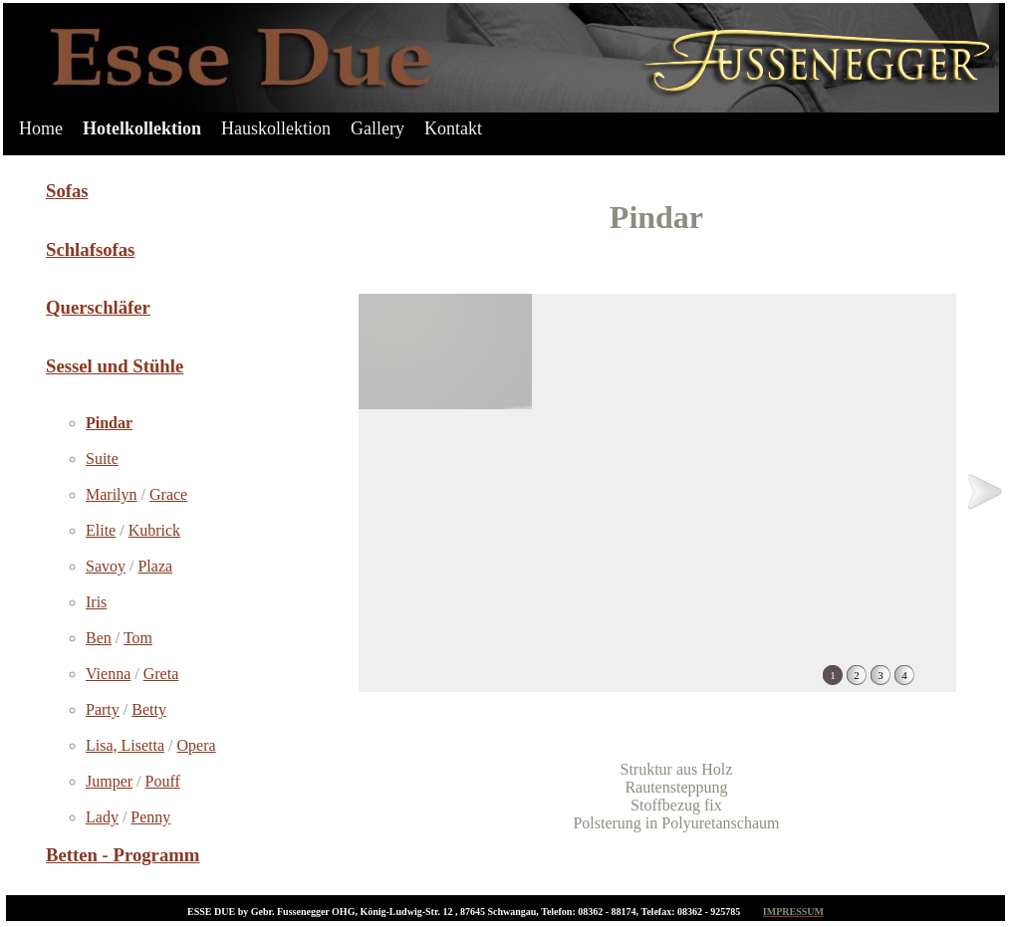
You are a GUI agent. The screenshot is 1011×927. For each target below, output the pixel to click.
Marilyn (111, 494)
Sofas (67, 190)
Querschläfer (98, 307)
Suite (102, 458)
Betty (148, 709)
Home (41, 128)
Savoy (106, 566)
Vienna (108, 673)
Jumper (109, 781)
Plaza (154, 566)
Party (103, 709)
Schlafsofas (90, 249)
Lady (102, 817)
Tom (138, 637)
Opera (196, 745)
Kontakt (453, 128)
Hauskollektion (276, 128)
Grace (168, 494)
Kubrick (154, 530)
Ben (99, 637)
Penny (150, 817)
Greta (161, 673)
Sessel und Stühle (114, 365)
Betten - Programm (122, 854)
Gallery (377, 128)
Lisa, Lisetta (125, 745)
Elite (101, 530)
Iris (96, 601)
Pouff (162, 781)
